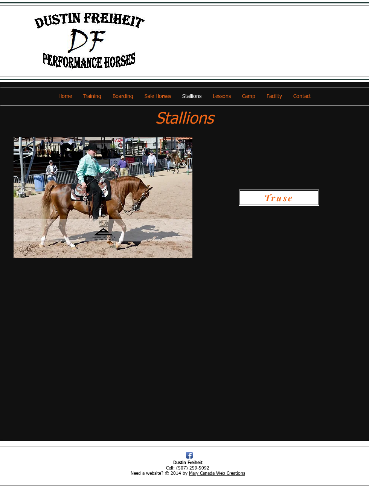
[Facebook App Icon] (189, 455)
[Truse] (279, 197)
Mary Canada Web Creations (217, 473)
